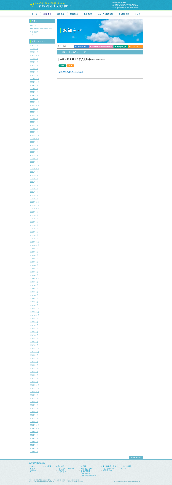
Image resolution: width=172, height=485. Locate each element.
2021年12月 (34, 165)
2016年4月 (34, 372)
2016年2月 (34, 378)
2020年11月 (34, 205)
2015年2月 (34, 418)
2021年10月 (34, 169)
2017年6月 (34, 328)
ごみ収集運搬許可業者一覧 (88, 475)
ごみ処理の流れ (85, 473)
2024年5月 (34, 92)
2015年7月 (34, 402)
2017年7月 (34, 325)
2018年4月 (34, 295)
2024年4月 (34, 95)
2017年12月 (34, 308)
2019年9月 (34, 249)
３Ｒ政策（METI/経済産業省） (74, 481)
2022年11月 (34, 135)
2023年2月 (34, 129)
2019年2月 (34, 272)
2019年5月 (34, 262)
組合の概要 (47, 466)
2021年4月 (34, 189)
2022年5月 (34, 155)
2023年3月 (34, 125)
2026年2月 (34, 52)
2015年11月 (34, 388)
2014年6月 (34, 438)
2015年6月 (34, 405)
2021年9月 (34, 172)
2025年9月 (34, 59)
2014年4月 (34, 445)
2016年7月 (34, 362)
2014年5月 (34, 442)
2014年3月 (34, 448)
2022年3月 (34, 162)
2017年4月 (34, 335)
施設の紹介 (60, 466)
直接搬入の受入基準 (86, 468)
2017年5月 (34, 332)
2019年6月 (34, 259)
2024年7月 (34, 89)
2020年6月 (34, 222)
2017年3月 (34, 338)
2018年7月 (34, 285)
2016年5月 (34, 368)
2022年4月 (34, 159)
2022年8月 (34, 145)
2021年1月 (34, 199)
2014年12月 (34, 425)
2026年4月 (34, 45)
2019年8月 (34, 252)
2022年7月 (34, 149)
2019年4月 (34, 265)
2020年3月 (34, 232)
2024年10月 (34, 82)
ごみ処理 (88, 14)
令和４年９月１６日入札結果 (75, 59)
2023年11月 (34, 102)
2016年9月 (34, 355)
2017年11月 (34, 312)
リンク (137, 14)
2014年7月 (34, 435)
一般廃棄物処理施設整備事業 (101, 46)
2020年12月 (34, 202)
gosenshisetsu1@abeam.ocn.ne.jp (128, 8)
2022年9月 (34, 142)
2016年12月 (34, 348)
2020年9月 (34, 212)
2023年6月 (34, 115)
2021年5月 (34, 185)
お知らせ (47, 14)
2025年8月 (34, 62)
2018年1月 (34, 305)
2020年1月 (34, 239)
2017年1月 (34, 345)
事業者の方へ (120, 46)
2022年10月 (34, 139)
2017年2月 (34, 342)
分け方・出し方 (85, 472)
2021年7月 (34, 179)
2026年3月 (34, 49)
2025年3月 (34, 72)
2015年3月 (34, 415)
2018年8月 (34, 282)
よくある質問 (124, 14)
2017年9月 (34, 318)
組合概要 (60, 14)
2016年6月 (34, 365)
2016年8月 (34, 358)
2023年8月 (34, 109)
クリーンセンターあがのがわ (65, 468)
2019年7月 (34, 255)
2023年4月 (34, 122)
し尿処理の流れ (107, 470)
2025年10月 (34, 55)
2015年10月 (34, 392)
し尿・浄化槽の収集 (105, 14)
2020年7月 (34, 219)
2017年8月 (34, 322)
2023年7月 (34, 112)
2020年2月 (34, 235)
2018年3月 (34, 298)
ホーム (34, 14)
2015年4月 (34, 412)
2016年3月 (34, 375)
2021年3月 (34, 192)
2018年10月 (34, 278)
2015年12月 (34, 385)
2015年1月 (34, 422)
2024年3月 (34, 99)
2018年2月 (34, 302)
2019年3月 (34, 268)
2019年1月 (34, 275)
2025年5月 (34, 65)
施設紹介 (74, 14)
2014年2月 (34, 452)
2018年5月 (34, 292)
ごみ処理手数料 (85, 470)
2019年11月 (34, 242)
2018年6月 (34, 288)
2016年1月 (34, 382)
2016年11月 (34, 352)
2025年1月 (34, 75)
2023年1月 (34, 132)
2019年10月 (34, 245)
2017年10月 (34, 315)
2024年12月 (34, 79)
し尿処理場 (60, 470)
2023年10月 (34, 105)
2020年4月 (34, 229)
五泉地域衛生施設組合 (37, 463)
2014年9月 (34, 432)
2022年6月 (34, 152)
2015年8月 (34, 398)
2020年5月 (34, 225)
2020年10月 (34, 209)
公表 (135, 46)
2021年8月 (34, 175)
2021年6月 (34, 182)
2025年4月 (34, 69)
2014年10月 (34, 428)
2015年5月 (34, 408)
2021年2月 (34, 195)
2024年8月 (34, 85)
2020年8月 (34, 215)
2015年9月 (34, 395)
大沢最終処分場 (62, 472)
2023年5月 (34, 119)
